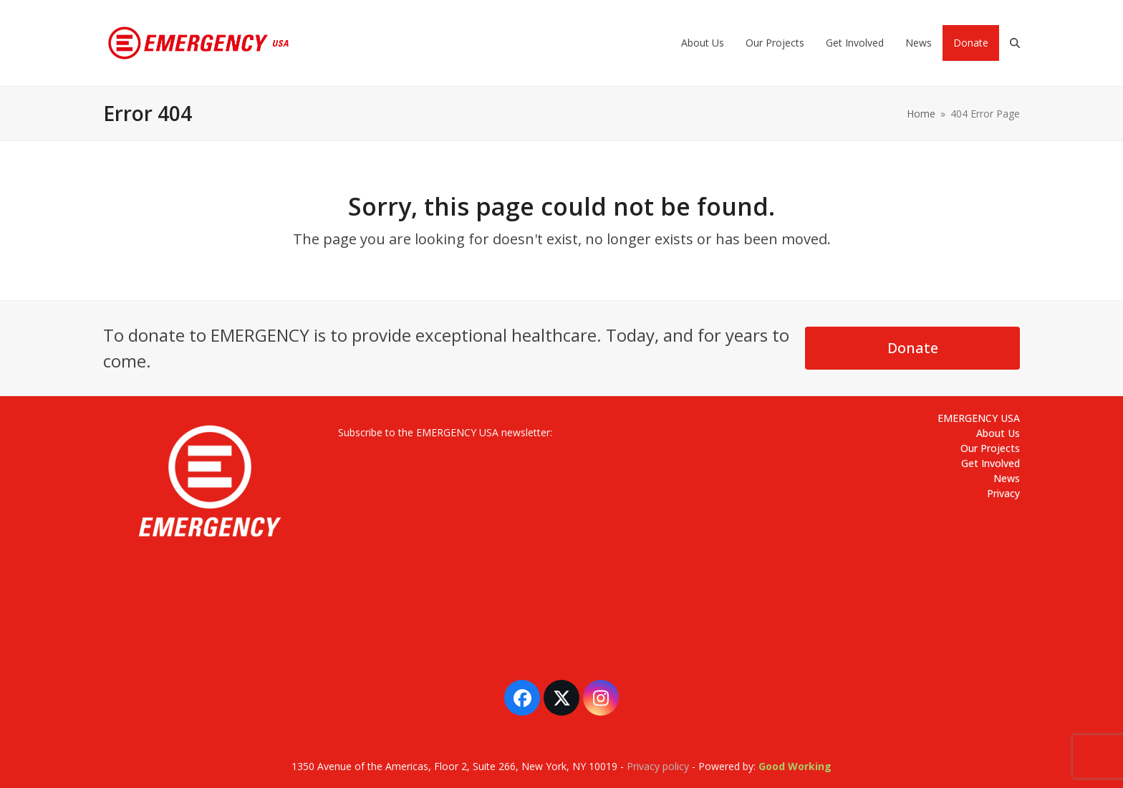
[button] (1015, 43)
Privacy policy (658, 766)
